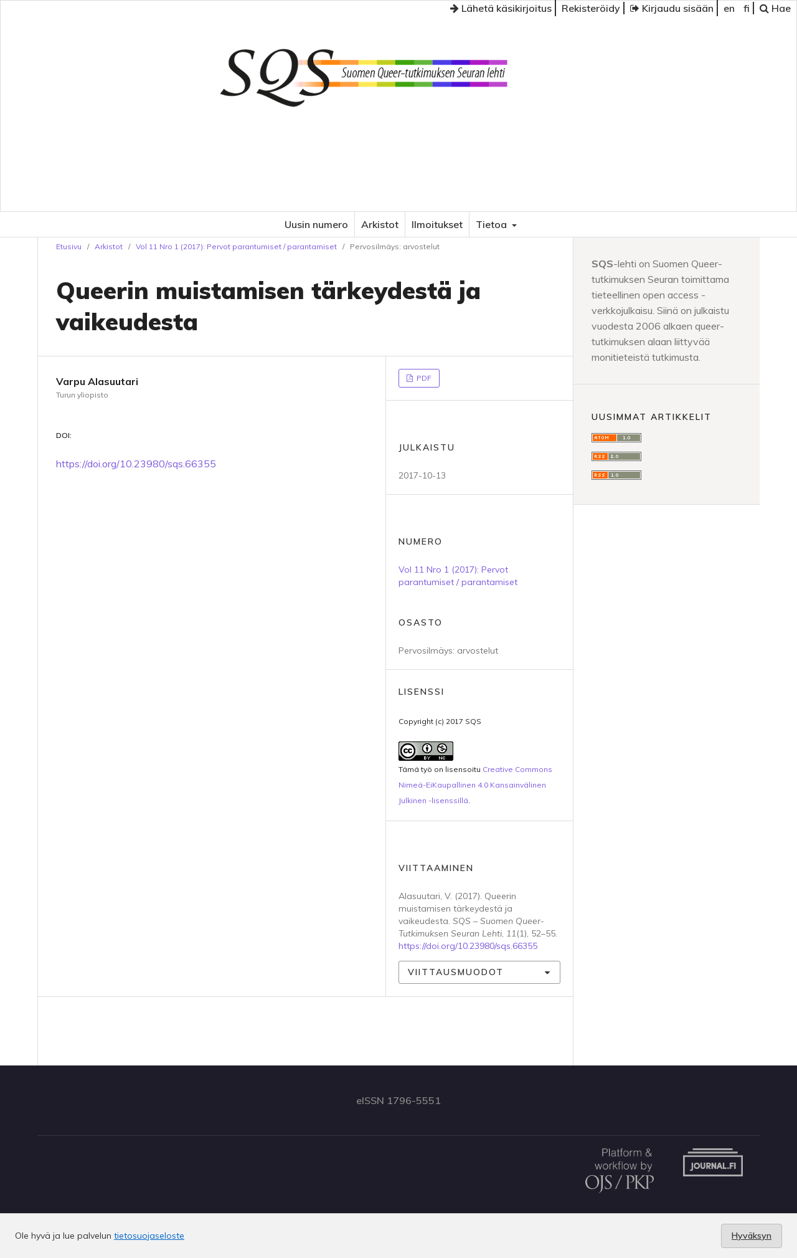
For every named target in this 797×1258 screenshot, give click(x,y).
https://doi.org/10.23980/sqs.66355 (136, 463)
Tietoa (492, 224)
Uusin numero (316, 224)
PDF (423, 378)
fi (746, 8)
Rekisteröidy (591, 8)
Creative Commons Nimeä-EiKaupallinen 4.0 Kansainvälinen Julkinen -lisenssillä (475, 785)
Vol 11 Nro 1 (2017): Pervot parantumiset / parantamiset (236, 246)
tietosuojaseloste (149, 1235)
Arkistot (379, 224)
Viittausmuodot (456, 972)
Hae (775, 8)
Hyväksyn (751, 1235)
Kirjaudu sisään (672, 8)
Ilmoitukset (437, 224)
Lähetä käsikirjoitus (501, 8)
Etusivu (69, 246)
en (729, 8)
